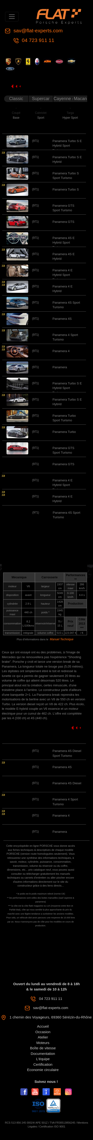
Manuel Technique (61, 639)
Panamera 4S (62, 319)
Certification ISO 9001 (52, 1126)
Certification (42, 1064)
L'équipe (43, 1059)
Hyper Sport (70, 117)
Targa (70, 113)
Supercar (41, 98)
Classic (16, 98)
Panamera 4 (61, 351)
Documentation (43, 1053)
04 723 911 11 (37, 40)
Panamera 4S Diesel (66, 783)
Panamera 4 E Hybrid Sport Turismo (62, 274)
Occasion (42, 1032)
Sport (40, 117)
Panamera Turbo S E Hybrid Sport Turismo (67, 145)
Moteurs (42, 1043)
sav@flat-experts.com (37, 30)
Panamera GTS (63, 222)
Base (16, 117)
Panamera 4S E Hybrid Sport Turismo (63, 242)
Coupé (16, 113)
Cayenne (63, 98)
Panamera (59, 367)
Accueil (43, 1026)
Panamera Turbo (64, 432)
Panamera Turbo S (65, 189)
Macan (80, 98)
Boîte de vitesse (43, 1048)
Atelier (43, 1037)
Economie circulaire (43, 1070)
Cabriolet (41, 113)
